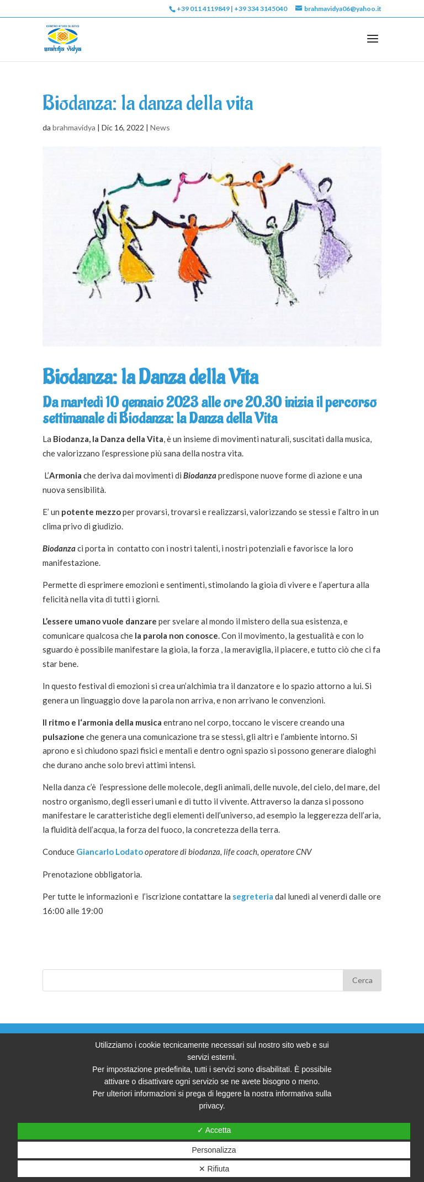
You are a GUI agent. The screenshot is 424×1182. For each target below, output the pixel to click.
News (160, 127)
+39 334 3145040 (260, 8)
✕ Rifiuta (214, 1168)
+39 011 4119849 (203, 8)
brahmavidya (74, 127)
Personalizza (214, 1150)
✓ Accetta (214, 1130)
